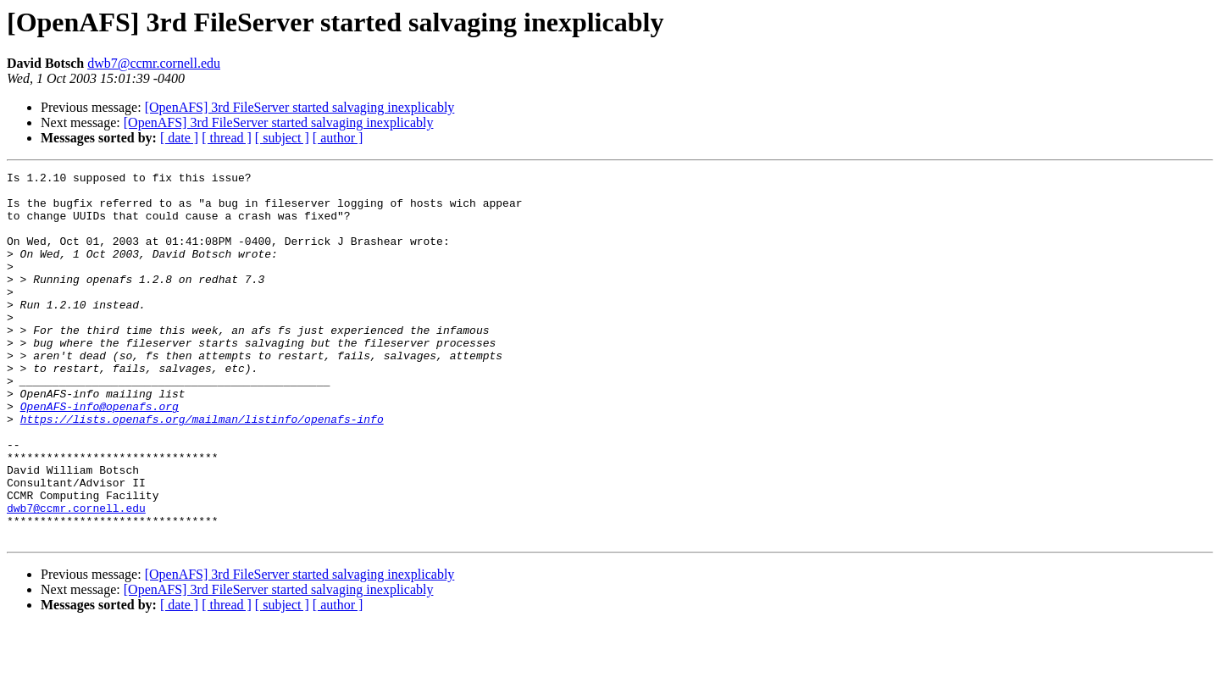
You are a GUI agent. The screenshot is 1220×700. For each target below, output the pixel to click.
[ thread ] (227, 138)
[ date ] (179, 138)
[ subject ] (282, 138)
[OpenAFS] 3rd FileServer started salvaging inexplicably (300, 107)
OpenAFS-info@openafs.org (99, 454)
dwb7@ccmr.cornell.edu (153, 63)
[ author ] (338, 138)
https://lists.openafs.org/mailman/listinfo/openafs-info (202, 469)
